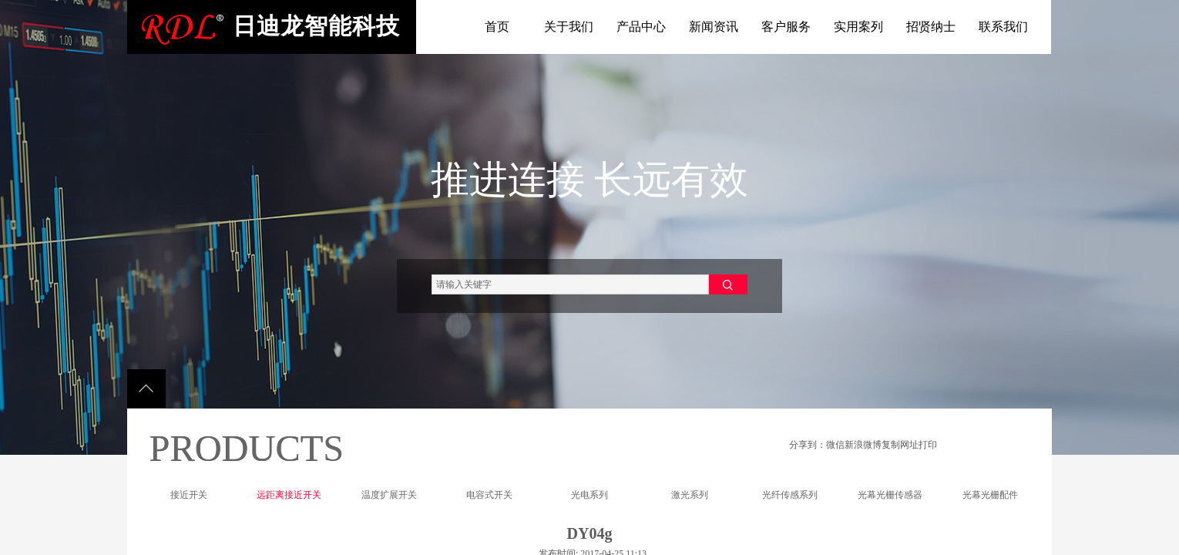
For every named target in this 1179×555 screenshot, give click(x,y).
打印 (928, 444)
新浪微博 (863, 444)
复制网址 (900, 444)
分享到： (807, 444)
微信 (835, 444)
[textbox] (570, 284)
